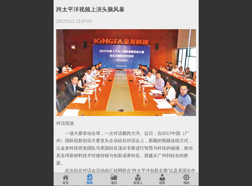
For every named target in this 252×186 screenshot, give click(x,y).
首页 (65, 179)
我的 (186, 179)
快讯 (90, 179)
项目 (114, 179)
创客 (162, 179)
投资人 (138, 179)
